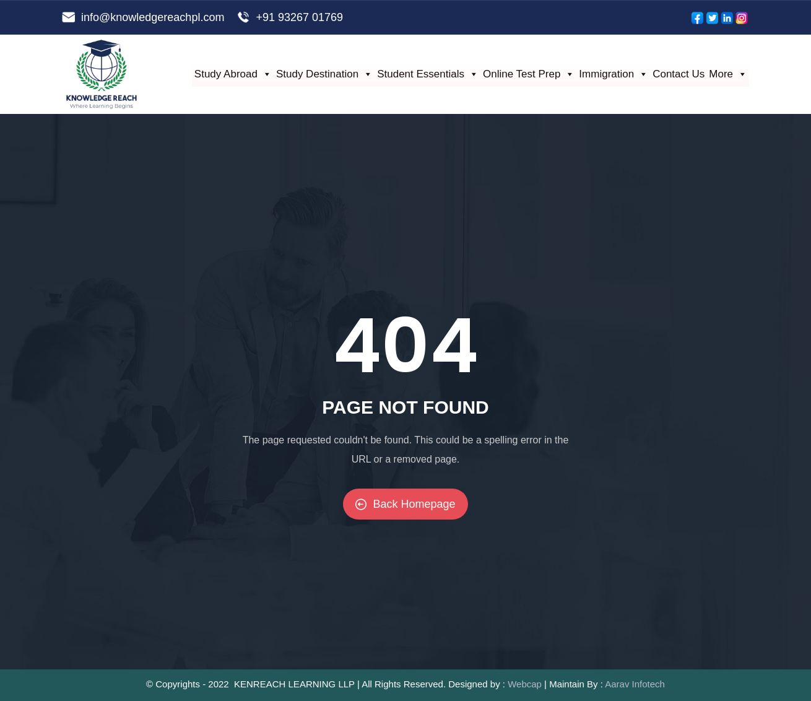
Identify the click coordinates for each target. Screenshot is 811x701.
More (728, 74)
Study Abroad (233, 74)
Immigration (613, 74)
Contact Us (679, 74)
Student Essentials (428, 74)
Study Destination (324, 74)
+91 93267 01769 (299, 17)
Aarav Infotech (635, 684)
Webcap (525, 684)
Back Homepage (405, 504)
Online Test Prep (529, 74)
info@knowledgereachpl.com (152, 17)
